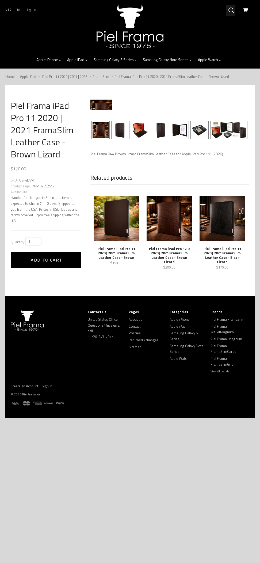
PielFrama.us (31, 539)
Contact (134, 471)
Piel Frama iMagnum (226, 484)
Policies (135, 478)
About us (135, 464)
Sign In (47, 531)
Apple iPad (77, 60)
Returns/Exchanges (144, 485)
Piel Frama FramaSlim (227, 464)
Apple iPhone (48, 60)
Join (19, 9)
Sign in (31, 9)
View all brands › (221, 516)
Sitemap (135, 492)
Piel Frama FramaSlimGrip (222, 506)
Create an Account (24, 531)
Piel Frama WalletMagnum (222, 474)
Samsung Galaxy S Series (115, 60)
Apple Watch (209, 60)
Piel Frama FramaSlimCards (223, 494)
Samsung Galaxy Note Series (167, 60)
